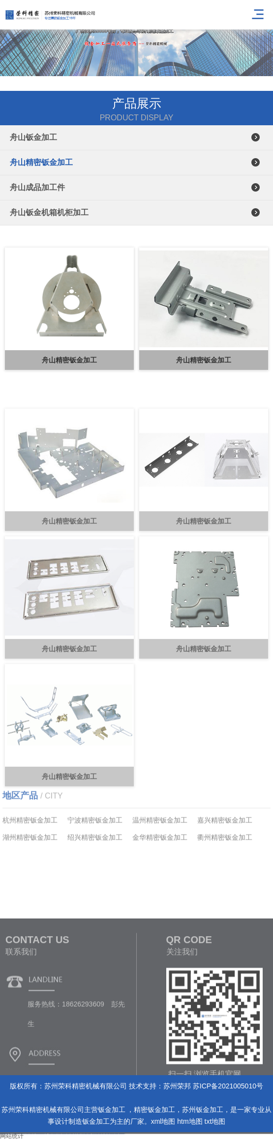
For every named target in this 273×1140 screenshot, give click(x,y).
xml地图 (163, 1121)
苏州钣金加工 (202, 1109)
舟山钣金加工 (33, 137)
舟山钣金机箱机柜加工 (49, 212)
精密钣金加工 (154, 1109)
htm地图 (189, 1121)
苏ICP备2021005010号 (228, 1086)
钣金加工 (112, 1109)
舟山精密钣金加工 (41, 162)
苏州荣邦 (177, 1086)
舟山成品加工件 (37, 187)
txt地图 (215, 1121)
